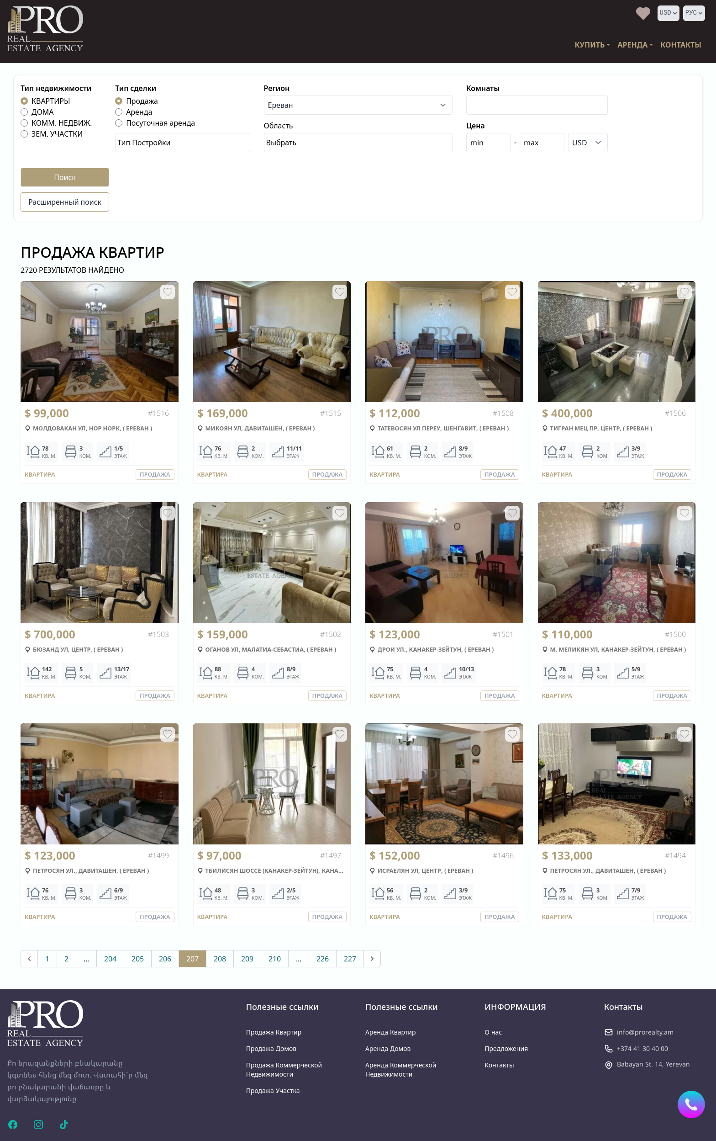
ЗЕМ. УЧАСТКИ (57, 134)
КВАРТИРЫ (51, 101)
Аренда (139, 112)
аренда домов (388, 1048)
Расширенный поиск (64, 202)
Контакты (499, 1065)
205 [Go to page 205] (138, 959)
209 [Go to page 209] (247, 959)
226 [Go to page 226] (322, 959)
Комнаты (483, 88)
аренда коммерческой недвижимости (400, 1069)
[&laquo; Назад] (29, 958)
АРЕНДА (632, 45)
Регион (277, 88)
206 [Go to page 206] (165, 959)
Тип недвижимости (56, 88)
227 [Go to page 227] (350, 959)
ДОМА (43, 112)
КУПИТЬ (590, 45)
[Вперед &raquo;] (372, 958)
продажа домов (271, 1048)
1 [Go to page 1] (47, 959)
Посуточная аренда (160, 123)
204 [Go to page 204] (110, 959)
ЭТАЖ (120, 456)
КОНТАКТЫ (680, 45)
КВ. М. (49, 456)
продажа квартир (274, 1032)
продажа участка (273, 1090)
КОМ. (85, 456)
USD (669, 13)
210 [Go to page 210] (274, 959)
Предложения (506, 1048)
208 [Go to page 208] (220, 959)
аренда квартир (390, 1032)
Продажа (142, 101)
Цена (475, 126)
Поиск (65, 177)
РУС (694, 13)
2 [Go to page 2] (66, 959)
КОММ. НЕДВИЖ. (62, 123)
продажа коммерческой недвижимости (284, 1069)
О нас (493, 1032)
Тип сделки (135, 88)
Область (278, 126)
